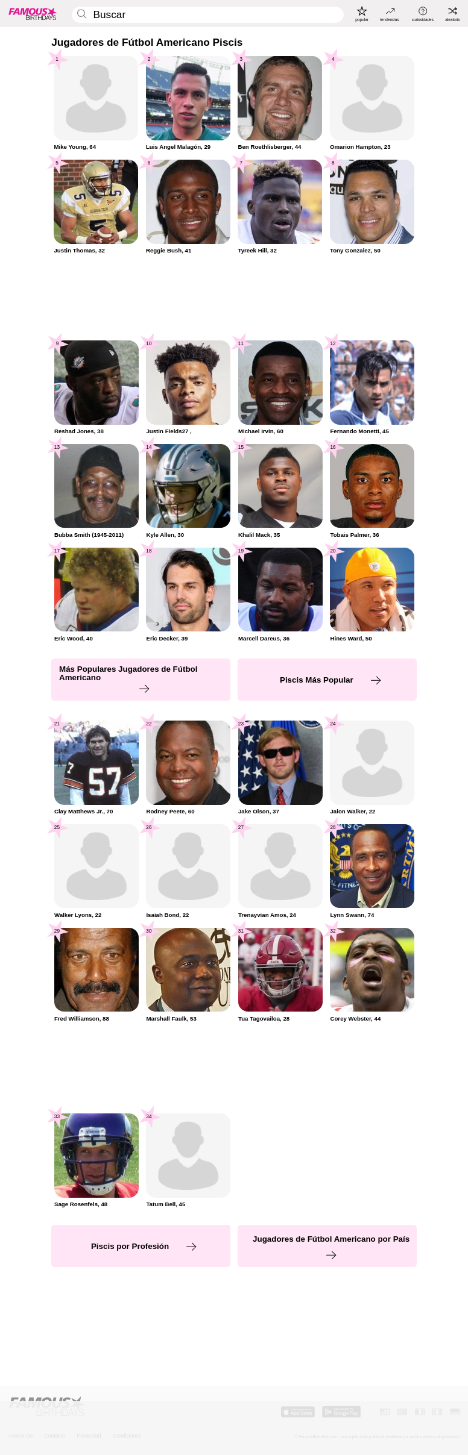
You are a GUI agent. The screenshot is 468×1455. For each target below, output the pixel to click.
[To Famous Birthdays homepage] (33, 14)
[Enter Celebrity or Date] (208, 15)
